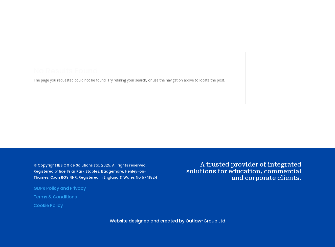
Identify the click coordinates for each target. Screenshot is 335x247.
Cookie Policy (48, 205)
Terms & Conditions (55, 197)
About (183, 31)
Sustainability (232, 31)
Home (166, 31)
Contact (258, 31)
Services (202, 31)
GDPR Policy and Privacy (60, 188)
